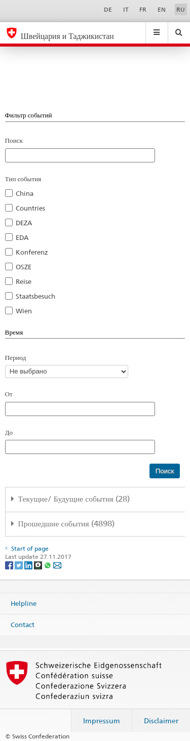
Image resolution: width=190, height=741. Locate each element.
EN (162, 9)
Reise (23, 281)
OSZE (23, 267)
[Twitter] (19, 564)
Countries (30, 208)
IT (126, 9)
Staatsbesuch (35, 296)
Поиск (14, 140)
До (9, 432)
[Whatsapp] (48, 564)
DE (108, 9)
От (9, 394)
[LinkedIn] (29, 564)
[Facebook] (10, 564)
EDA (22, 237)
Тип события (23, 179)
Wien (24, 311)
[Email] (57, 564)
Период (15, 357)
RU (180, 9)
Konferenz (32, 252)
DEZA (24, 223)
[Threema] (39, 564)
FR (142, 9)
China (24, 193)
